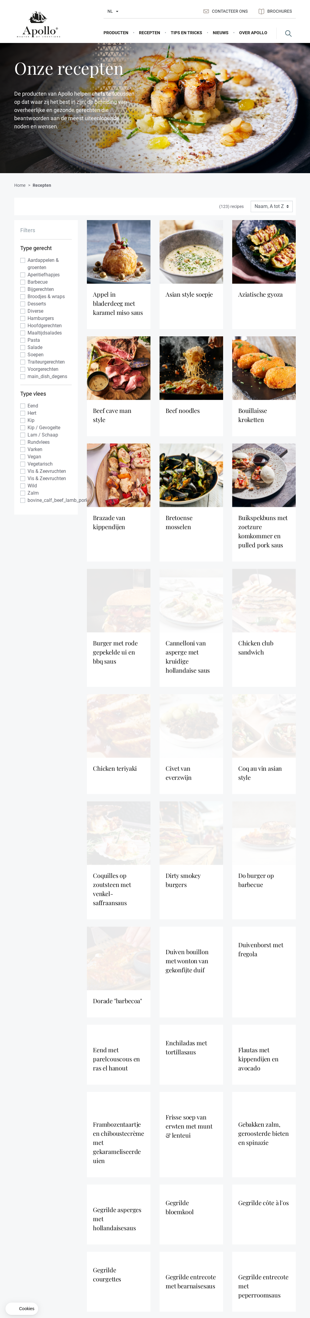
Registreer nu (268, 1202)
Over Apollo (218, 1255)
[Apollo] (38, 24)
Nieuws (215, 1265)
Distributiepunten (224, 1275)
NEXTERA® (267, 1275)
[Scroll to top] (292, 1175)
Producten (169, 1255)
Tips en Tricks (172, 1275)
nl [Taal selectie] (110, 11)
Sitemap (264, 1265)
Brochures (275, 11)
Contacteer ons (225, 11)
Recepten (168, 1265)
